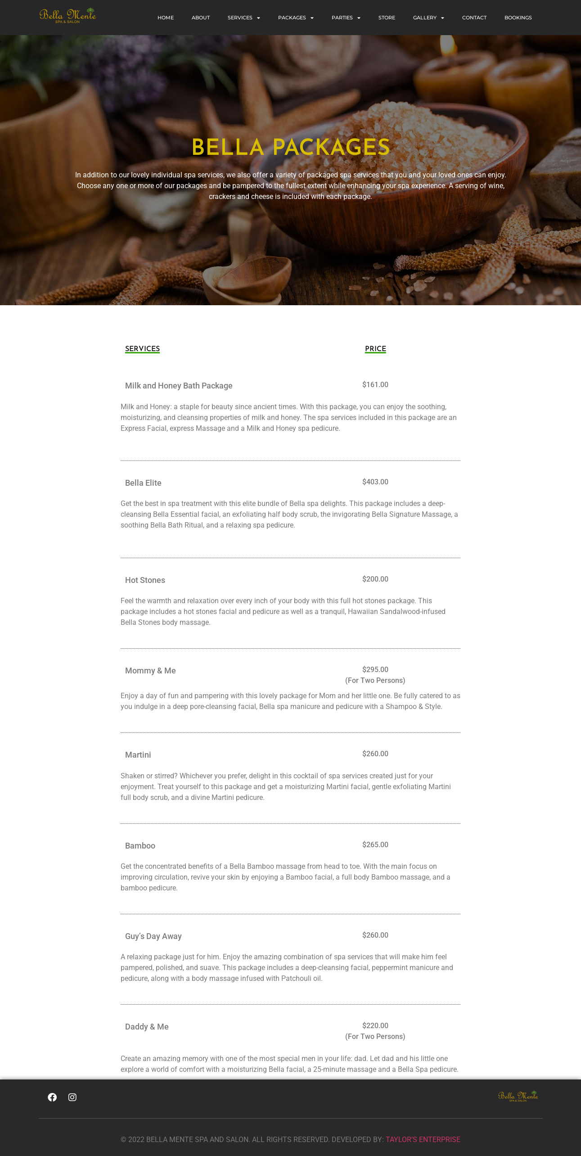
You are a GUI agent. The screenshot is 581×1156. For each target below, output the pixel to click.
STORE (386, 17)
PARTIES (346, 18)
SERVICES (244, 18)
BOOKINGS (518, 17)
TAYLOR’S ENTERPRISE (423, 1139)
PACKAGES (296, 18)
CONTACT (474, 17)
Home (166, 17)
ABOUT (201, 17)
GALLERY (428, 18)
